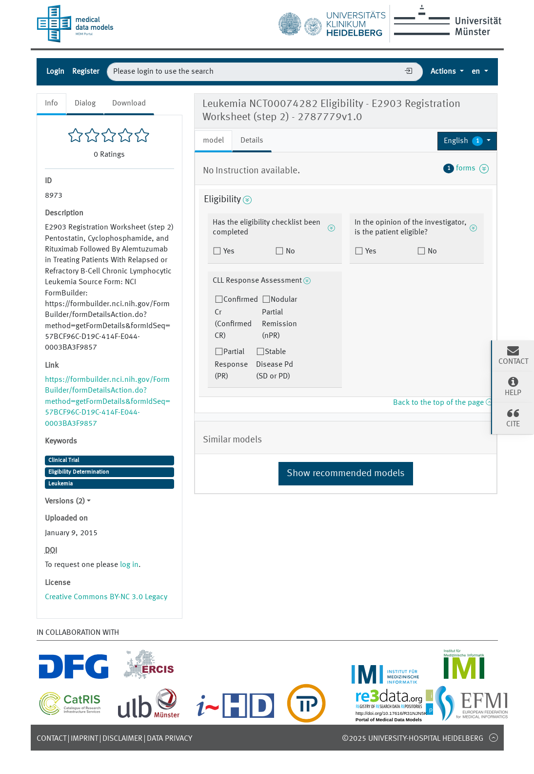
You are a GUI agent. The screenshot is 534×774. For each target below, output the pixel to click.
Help (513, 386)
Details (251, 141)
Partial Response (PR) (231, 364)
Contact (51, 739)
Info (51, 103)
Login (55, 72)
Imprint (84, 739)
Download (129, 103)
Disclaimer (122, 739)
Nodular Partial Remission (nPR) (279, 318)
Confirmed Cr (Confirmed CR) (236, 318)
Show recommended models (346, 474)
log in (129, 565)
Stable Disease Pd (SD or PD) (274, 364)
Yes (228, 251)
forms (466, 168)
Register (85, 72)
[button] (467, 141)
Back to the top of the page (443, 403)
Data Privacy (169, 739)
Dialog (85, 103)
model (213, 141)
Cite (513, 417)
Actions (444, 72)
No (289, 251)
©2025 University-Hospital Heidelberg (412, 739)
